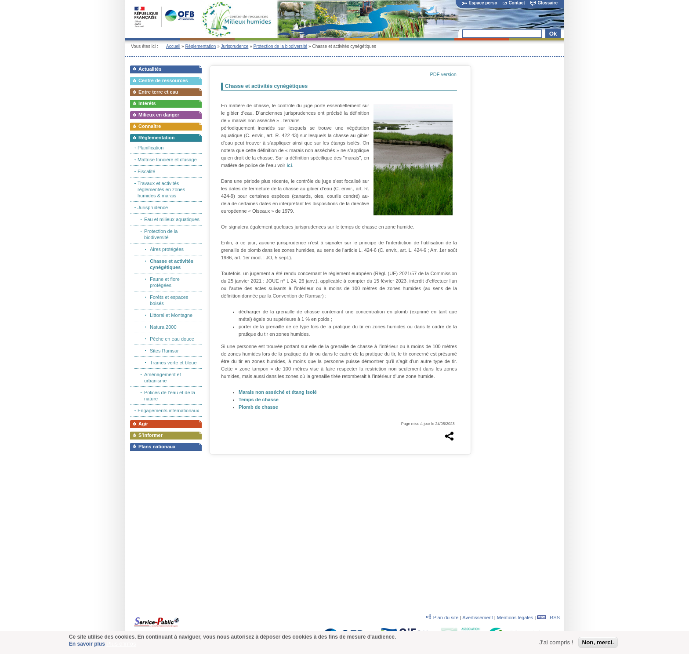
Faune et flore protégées (165, 282)
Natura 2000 (163, 327)
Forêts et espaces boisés (169, 300)
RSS (548, 617)
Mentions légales (515, 617)
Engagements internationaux (168, 410)
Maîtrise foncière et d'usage (167, 159)
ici (289, 165)
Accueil (173, 46)
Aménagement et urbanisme (162, 377)
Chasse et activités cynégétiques (171, 264)
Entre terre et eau (158, 91)
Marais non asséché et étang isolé (278, 392)
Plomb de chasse (258, 407)
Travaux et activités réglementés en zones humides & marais (161, 189)
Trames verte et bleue (173, 362)
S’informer (150, 435)
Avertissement (477, 617)
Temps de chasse (259, 399)
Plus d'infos (121, 644)
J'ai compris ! (556, 642)
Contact (514, 2)
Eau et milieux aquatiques (171, 219)
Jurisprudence (235, 46)
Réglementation (200, 46)
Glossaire (544, 2)
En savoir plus (87, 644)
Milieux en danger (158, 114)
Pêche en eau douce (172, 339)
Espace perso (479, 2)
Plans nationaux (156, 446)
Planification (150, 147)
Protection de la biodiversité (280, 46)
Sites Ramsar (164, 350)
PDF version (443, 74)
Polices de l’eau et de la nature (169, 395)
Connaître (149, 126)
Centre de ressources (163, 80)
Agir (143, 423)
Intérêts (147, 103)
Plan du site (445, 617)
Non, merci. (598, 642)
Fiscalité (146, 171)
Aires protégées (167, 249)
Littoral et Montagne (171, 315)
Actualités (150, 69)
